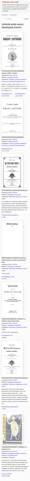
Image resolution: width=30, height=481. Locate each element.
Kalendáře (11, 457)
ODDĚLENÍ (5, 15)
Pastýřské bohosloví (12, 77)
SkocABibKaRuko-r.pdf (8, 276)
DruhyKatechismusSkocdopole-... (10, 406)
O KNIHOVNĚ (13, 15)
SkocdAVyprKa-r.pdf (7, 335)
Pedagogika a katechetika (14, 194)
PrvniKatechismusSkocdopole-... (10, 215)
